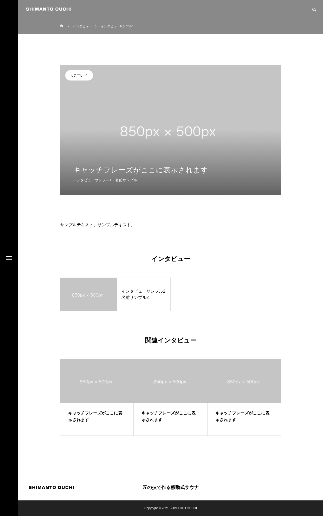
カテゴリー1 (79, 75)
